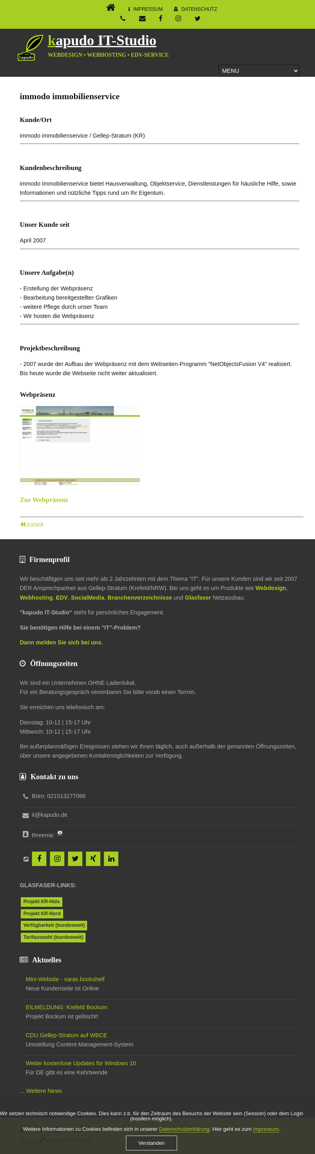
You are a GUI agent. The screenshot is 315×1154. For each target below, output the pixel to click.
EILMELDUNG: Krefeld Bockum (66, 1007)
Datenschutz (199, 9)
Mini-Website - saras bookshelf (65, 979)
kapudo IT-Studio (102, 40)
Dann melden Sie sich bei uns (60, 642)
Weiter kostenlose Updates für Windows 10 (81, 1063)
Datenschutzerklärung (184, 1136)
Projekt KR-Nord (41, 913)
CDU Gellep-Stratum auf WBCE (66, 1035)
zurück (35, 524)
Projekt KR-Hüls (41, 901)
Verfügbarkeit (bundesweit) (54, 925)
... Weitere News (41, 1091)
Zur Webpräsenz (44, 500)
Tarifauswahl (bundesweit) (53, 937)
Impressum (148, 9)
